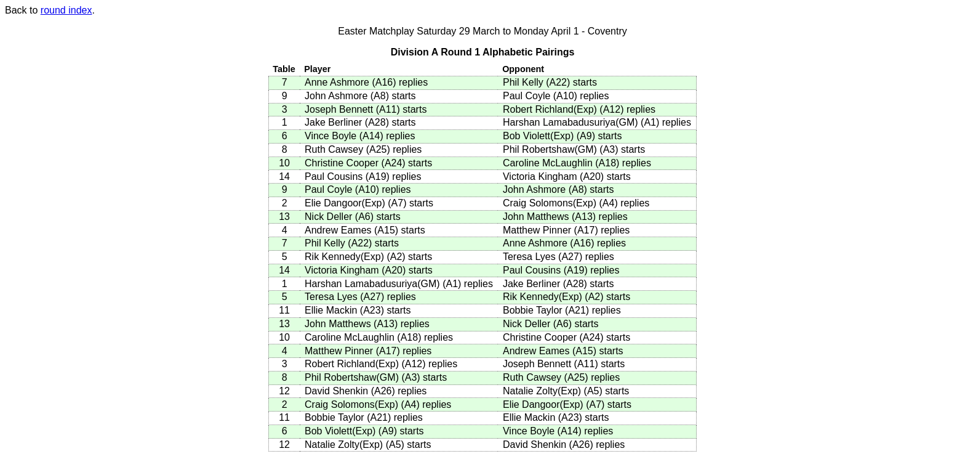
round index (66, 10)
